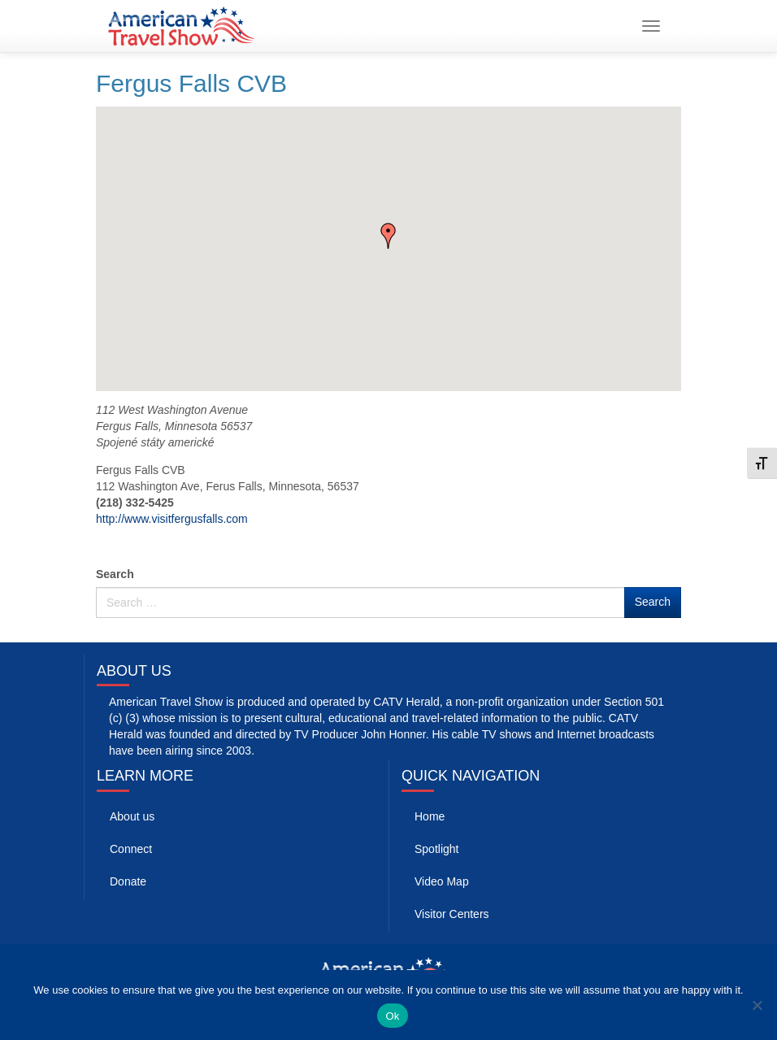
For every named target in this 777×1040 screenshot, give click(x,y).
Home (430, 816)
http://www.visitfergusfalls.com (172, 518)
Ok (392, 1016)
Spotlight (436, 848)
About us (132, 816)
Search (115, 574)
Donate (128, 881)
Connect (131, 848)
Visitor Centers (452, 913)
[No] (757, 1005)
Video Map (442, 881)
